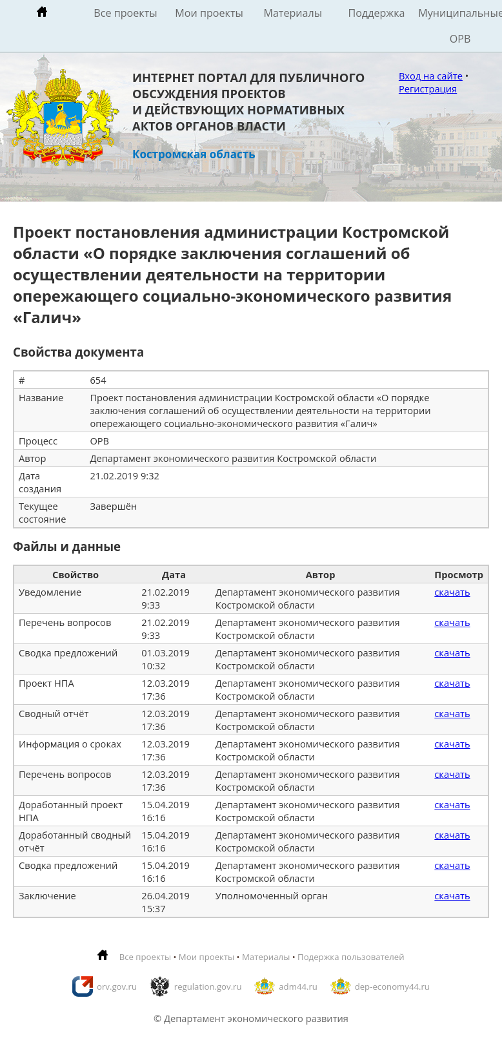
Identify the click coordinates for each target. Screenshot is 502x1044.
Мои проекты (209, 13)
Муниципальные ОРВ (460, 26)
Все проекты (125, 13)
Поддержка (376, 13)
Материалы (292, 13)
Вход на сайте (431, 75)
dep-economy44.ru (392, 986)
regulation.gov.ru (208, 986)
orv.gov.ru (117, 986)
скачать (452, 591)
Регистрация (428, 88)
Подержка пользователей (350, 957)
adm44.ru (298, 986)
